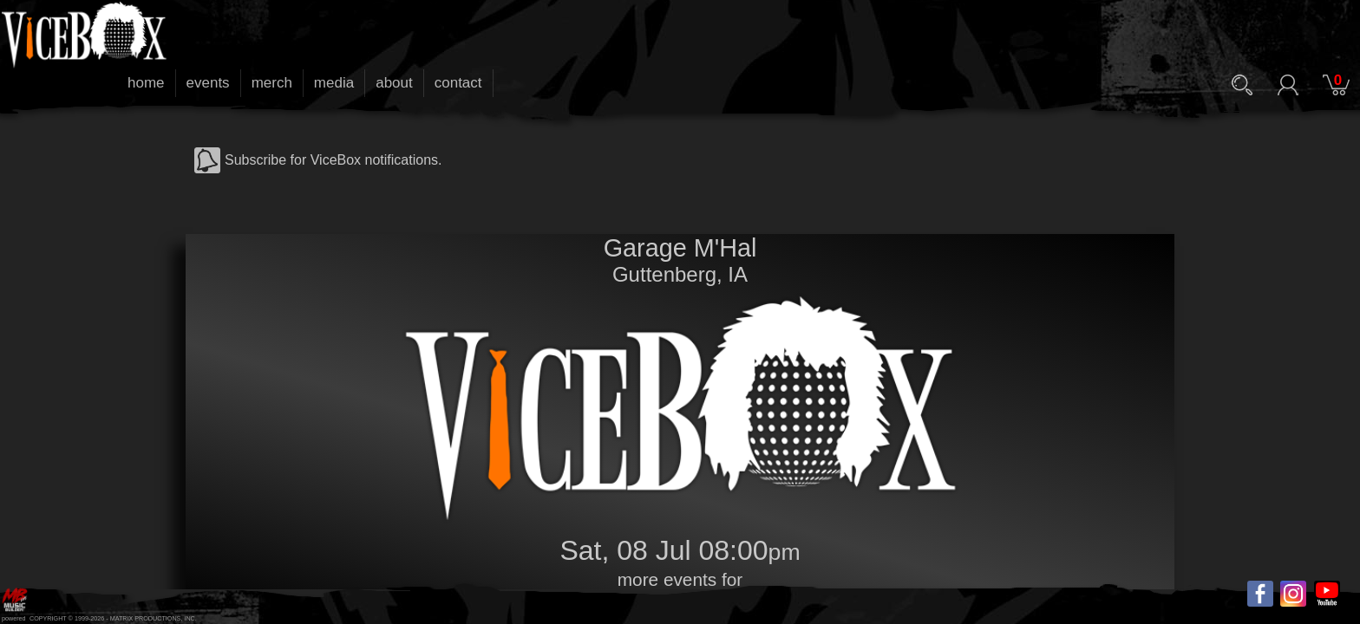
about (394, 83)
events (208, 83)
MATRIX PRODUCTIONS (145, 618)
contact (458, 83)
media (334, 83)
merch (272, 83)
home (146, 83)
